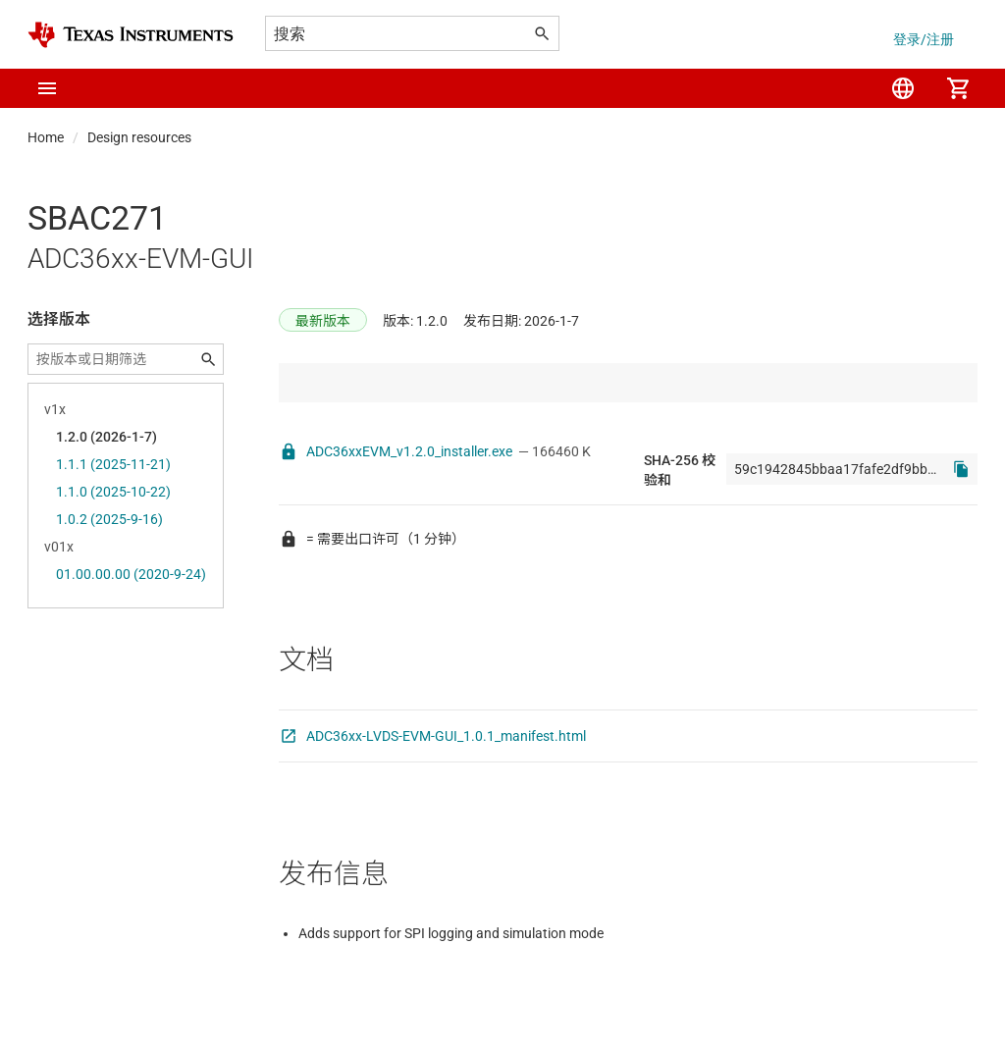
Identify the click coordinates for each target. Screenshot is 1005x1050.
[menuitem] (902, 88)
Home (45, 137)
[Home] (130, 35)
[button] (47, 88)
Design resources (139, 137)
